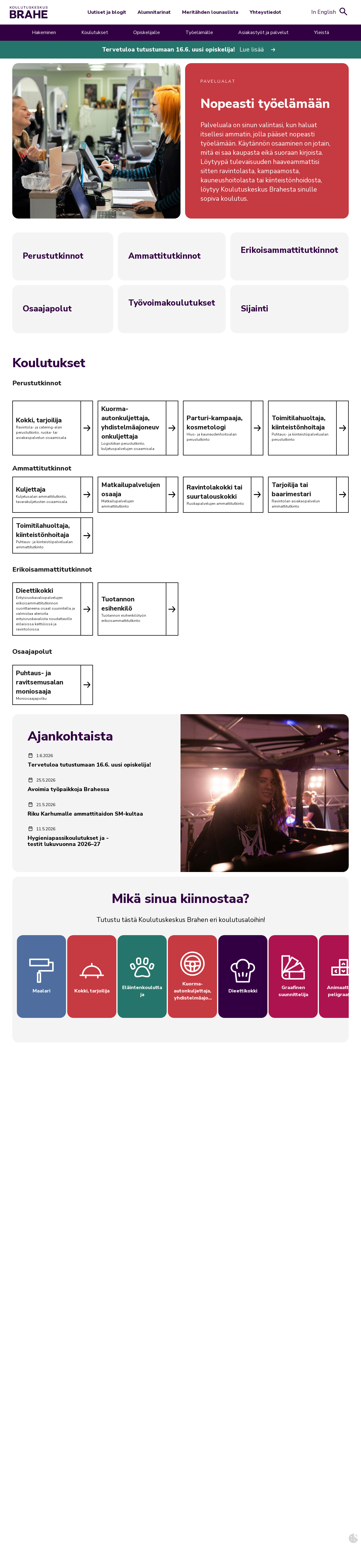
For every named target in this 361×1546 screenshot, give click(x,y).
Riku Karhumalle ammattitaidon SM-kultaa (85, 813)
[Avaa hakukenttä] (343, 11)
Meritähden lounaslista (210, 12)
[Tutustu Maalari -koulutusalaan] (41, 976)
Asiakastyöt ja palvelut (263, 32)
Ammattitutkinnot (164, 256)
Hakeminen (44, 32)
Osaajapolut (47, 308)
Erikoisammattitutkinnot (289, 250)
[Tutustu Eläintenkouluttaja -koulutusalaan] (142, 976)
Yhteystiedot (265, 12)
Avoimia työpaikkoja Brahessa (68, 789)
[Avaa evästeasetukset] (353, 1538)
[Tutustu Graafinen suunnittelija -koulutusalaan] (293, 976)
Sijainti (254, 308)
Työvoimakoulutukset (171, 303)
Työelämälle (199, 32)
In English (323, 12)
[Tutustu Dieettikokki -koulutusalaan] (242, 976)
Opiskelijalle (146, 32)
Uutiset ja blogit (106, 12)
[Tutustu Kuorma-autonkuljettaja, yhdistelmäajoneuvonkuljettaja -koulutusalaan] (192, 976)
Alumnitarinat (154, 12)
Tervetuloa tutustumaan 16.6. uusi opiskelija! (89, 764)
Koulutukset (94, 32)
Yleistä (321, 32)
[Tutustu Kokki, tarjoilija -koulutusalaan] (91, 976)
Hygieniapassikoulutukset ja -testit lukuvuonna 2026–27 (68, 841)
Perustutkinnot (53, 256)
